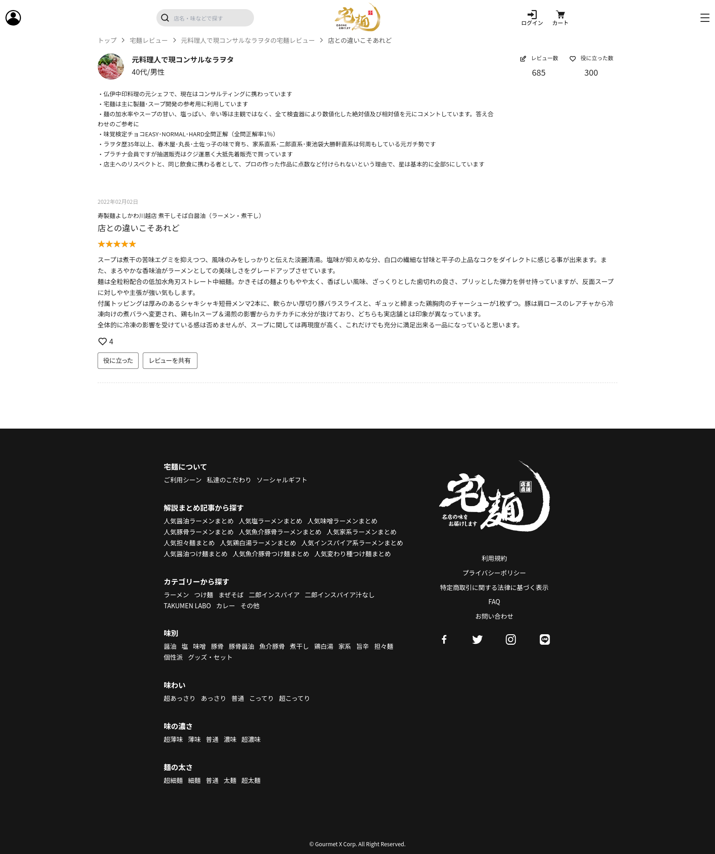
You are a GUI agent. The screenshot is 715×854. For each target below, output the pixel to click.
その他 (249, 605)
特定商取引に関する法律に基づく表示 (494, 587)
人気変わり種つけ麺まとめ (352, 553)
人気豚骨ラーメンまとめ (198, 531)
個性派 (173, 657)
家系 (344, 646)
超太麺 (251, 780)
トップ (107, 40)
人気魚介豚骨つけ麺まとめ (271, 553)
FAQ (494, 601)
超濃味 (251, 739)
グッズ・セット (210, 657)
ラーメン (176, 594)
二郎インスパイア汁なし (340, 594)
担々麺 (383, 646)
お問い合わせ (494, 616)
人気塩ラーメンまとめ (270, 520)
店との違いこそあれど (139, 227)
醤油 (170, 646)
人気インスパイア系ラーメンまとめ (352, 542)
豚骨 (217, 646)
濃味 (229, 739)
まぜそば (231, 594)
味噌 (199, 646)
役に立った (118, 360)
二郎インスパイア (274, 594)
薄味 (194, 739)
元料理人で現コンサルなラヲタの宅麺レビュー (248, 40)
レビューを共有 (170, 360)
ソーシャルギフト (282, 479)
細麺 (194, 780)
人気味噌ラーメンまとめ (342, 520)
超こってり (294, 698)
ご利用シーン (183, 479)
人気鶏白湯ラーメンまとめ (258, 542)
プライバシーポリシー (494, 572)
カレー (225, 605)
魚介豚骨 (272, 646)
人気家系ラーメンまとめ (361, 531)
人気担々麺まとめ (189, 542)
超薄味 (173, 739)
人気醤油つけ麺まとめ (196, 553)
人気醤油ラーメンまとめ (198, 520)
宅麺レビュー (149, 40)
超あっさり (180, 698)
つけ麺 (203, 594)
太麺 (229, 780)
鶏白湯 (323, 646)
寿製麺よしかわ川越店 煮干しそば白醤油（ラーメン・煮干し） (181, 215)
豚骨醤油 (241, 646)
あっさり (213, 698)
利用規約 (494, 558)
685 (539, 72)
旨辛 (362, 646)
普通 (237, 698)
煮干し (299, 646)
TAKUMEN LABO (187, 605)
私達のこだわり (229, 479)
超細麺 (173, 780)
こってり (261, 698)
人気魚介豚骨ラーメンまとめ (280, 531)
